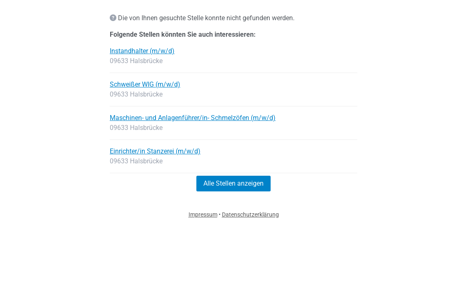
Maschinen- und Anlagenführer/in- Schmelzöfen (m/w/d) (193, 118)
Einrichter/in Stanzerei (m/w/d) (155, 151)
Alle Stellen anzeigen (233, 183)
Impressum (203, 214)
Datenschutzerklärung (250, 214)
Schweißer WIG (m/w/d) (145, 84)
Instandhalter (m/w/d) (142, 51)
